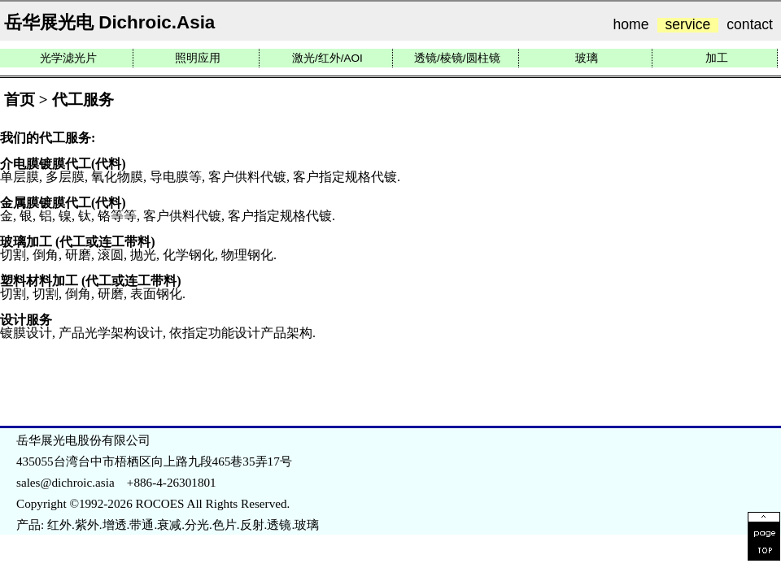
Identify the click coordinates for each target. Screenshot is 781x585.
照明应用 (197, 58)
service (688, 25)
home (631, 25)
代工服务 (83, 99)
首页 (19, 99)
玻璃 (586, 58)
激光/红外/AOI (327, 58)
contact (749, 25)
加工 (716, 58)
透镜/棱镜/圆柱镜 (457, 58)
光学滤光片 (68, 58)
